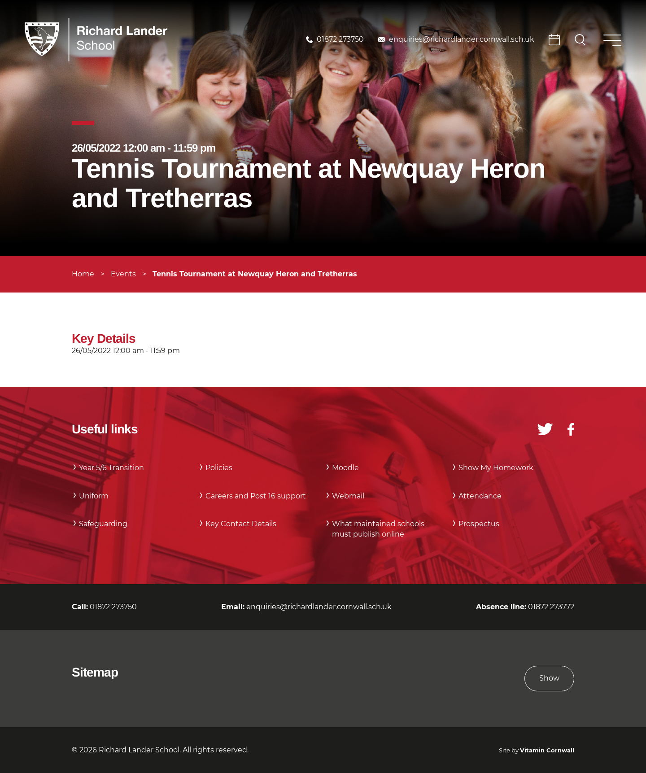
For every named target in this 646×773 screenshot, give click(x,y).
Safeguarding (103, 524)
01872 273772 (551, 607)
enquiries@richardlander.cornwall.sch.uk (461, 39)
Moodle (345, 467)
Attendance (480, 496)
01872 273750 (340, 39)
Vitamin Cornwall (547, 750)
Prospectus (478, 524)
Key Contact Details (240, 524)
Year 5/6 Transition (111, 467)
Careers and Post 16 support (255, 496)
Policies (218, 467)
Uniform (94, 496)
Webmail (348, 496)
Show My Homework (495, 467)
